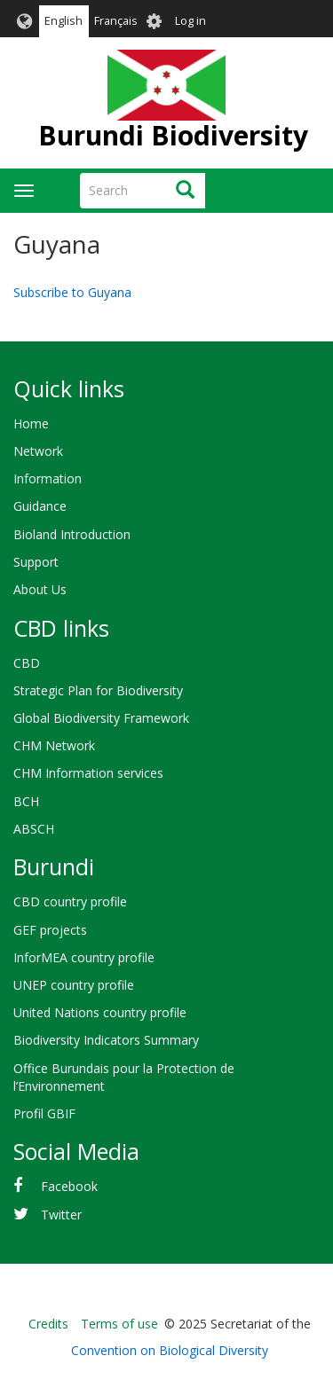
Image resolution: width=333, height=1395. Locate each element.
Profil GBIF (44, 1113)
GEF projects (50, 929)
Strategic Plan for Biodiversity (98, 690)
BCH (26, 801)
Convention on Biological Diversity (169, 1350)
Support (36, 561)
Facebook (69, 1186)
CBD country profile (70, 901)
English (63, 20)
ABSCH (33, 828)
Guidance (40, 506)
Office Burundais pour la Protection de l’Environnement (123, 1077)
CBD (26, 662)
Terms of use (119, 1323)
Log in (190, 20)
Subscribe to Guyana (72, 292)
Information (47, 478)
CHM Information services (88, 772)
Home (31, 423)
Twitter (61, 1214)
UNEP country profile (73, 984)
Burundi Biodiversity (173, 135)
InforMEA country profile (84, 957)
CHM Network (54, 745)
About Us (40, 589)
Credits (48, 1323)
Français (116, 20)
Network (38, 451)
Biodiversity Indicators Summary (106, 1039)
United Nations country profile (99, 1012)
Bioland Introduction (72, 534)
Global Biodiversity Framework (101, 717)
